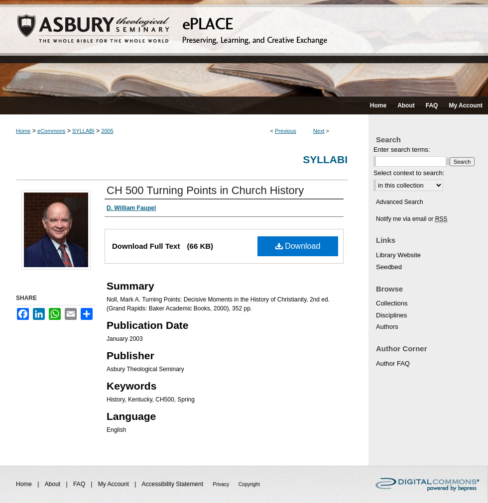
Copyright (249, 484)
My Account (114, 484)
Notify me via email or (411, 218)
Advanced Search (399, 202)
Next (319, 131)
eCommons (51, 131)
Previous (285, 131)
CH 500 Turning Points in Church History (205, 190)
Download (298, 246)
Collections (392, 303)
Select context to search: (408, 173)
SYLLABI (83, 131)
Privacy (222, 484)
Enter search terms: (401, 149)
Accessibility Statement (173, 484)
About (53, 484)
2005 (107, 131)
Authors (387, 326)
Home (23, 131)
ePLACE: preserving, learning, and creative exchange (244, 48)
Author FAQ (393, 363)
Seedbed (389, 267)
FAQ (80, 484)
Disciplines (391, 315)
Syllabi (325, 159)
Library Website (398, 255)
